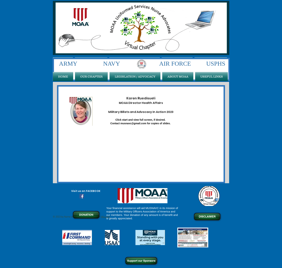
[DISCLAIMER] (207, 216)
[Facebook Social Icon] (81, 196)
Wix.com (105, 216)
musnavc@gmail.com (133, 123)
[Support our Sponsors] (141, 260)
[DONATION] (86, 214)
